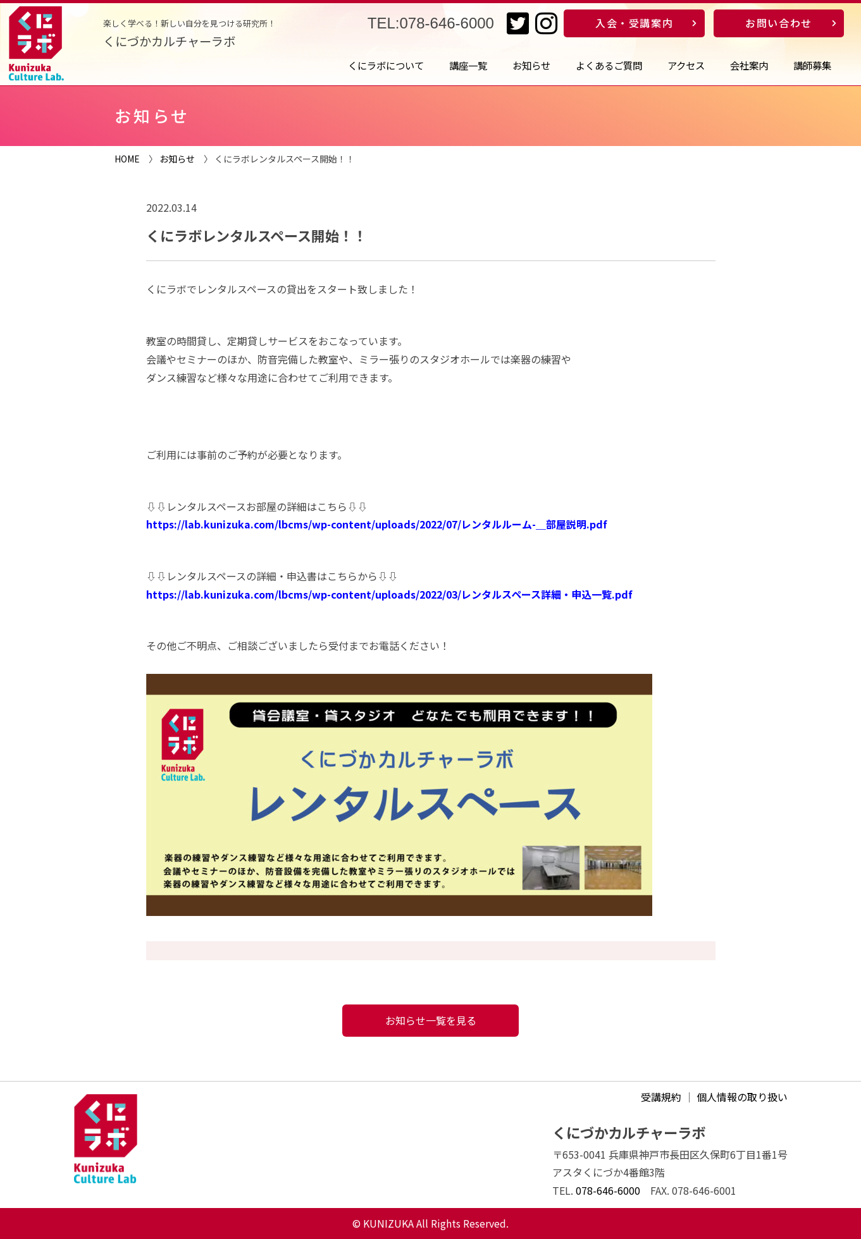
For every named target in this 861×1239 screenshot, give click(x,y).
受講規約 (661, 1096)
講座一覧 (468, 65)
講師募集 (812, 65)
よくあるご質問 (609, 65)
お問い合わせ (778, 22)
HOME (127, 158)
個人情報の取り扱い (742, 1096)
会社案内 (749, 65)
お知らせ (531, 65)
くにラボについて (386, 65)
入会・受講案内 (634, 22)
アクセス (686, 65)
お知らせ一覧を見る (430, 1020)
